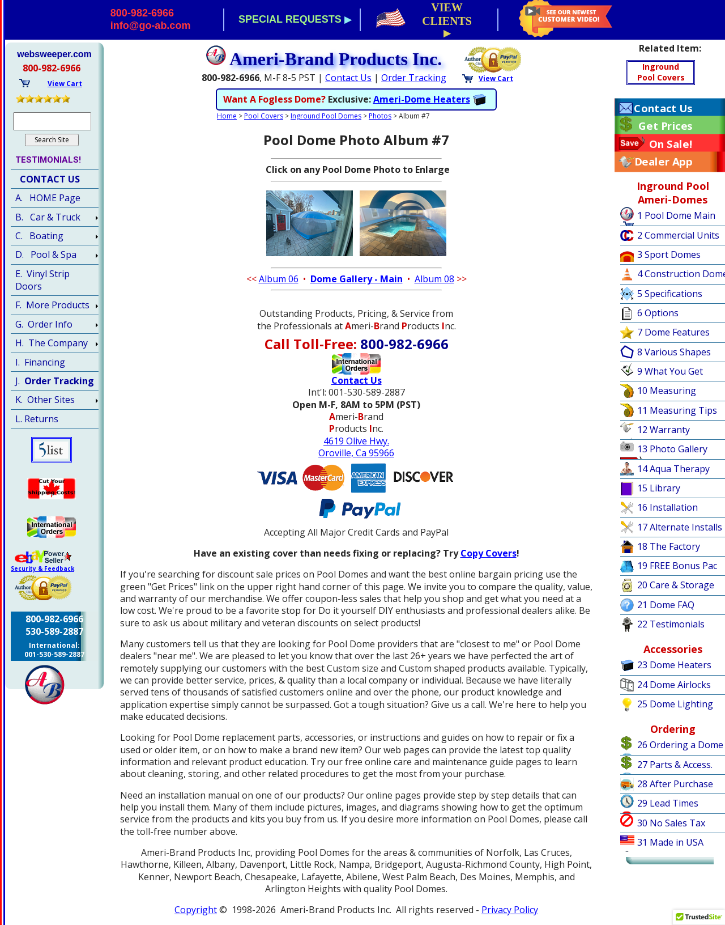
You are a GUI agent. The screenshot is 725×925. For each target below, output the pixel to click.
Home (227, 116)
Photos (380, 116)
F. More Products (52, 305)
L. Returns (36, 419)
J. (54, 381)
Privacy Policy (509, 909)
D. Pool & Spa (45, 254)
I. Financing (40, 362)
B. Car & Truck (47, 217)
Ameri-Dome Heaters (421, 99)
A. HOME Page (47, 198)
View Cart (496, 78)
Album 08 (434, 279)
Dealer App (663, 161)
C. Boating (39, 236)
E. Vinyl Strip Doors (42, 280)
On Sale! (671, 144)
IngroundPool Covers (661, 72)
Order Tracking (413, 77)
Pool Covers (263, 116)
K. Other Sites (45, 399)
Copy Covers (488, 553)
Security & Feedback (42, 568)
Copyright (195, 909)
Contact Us (348, 77)
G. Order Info (43, 324)
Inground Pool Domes (326, 116)
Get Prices (665, 125)
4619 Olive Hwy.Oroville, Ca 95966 (356, 447)
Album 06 (278, 279)
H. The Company (51, 343)
